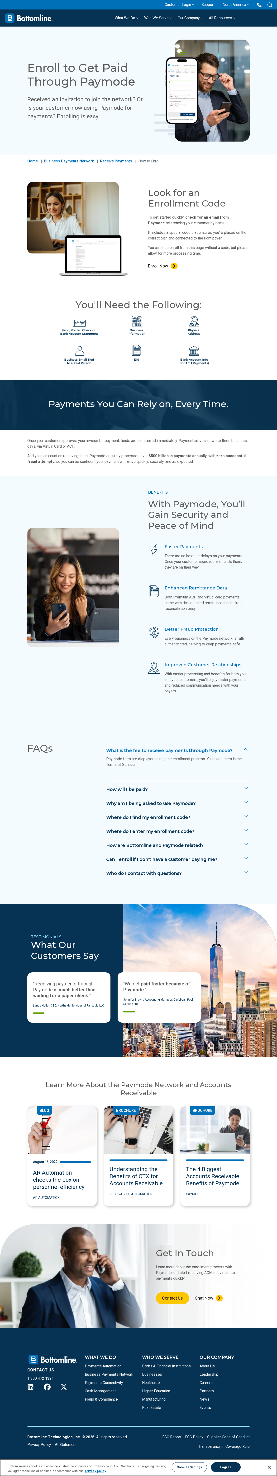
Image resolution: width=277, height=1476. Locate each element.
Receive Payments (116, 161)
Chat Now (204, 1298)
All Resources (222, 18)
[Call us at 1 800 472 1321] (259, 4)
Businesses (152, 1374)
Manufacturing (154, 1399)
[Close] (269, 1467)
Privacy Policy (39, 1444)
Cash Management (100, 1391)
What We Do (126, 18)
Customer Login (178, 4)
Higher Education (156, 1391)
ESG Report (171, 1437)
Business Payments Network (69, 161)
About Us (207, 1366)
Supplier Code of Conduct (228, 1437)
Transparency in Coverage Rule (224, 1446)
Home (32, 161)
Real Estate (151, 1407)
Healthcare (151, 1382)
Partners (207, 1391)
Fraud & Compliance (101, 1399)
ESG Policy (194, 1437)
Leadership (209, 1374)
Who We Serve (158, 18)
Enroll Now (158, 265)
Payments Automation (103, 1366)
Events (205, 1407)
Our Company (190, 18)
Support (208, 4)
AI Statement (65, 1444)
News (204, 1399)
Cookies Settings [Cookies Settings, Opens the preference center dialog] (189, 1467)
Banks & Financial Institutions (166, 1366)
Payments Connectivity (104, 1382)
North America (234, 4)
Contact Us (172, 1298)
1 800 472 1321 (40, 1378)
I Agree (225, 1467)
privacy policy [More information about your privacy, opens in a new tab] (95, 1471)
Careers (206, 1382)
